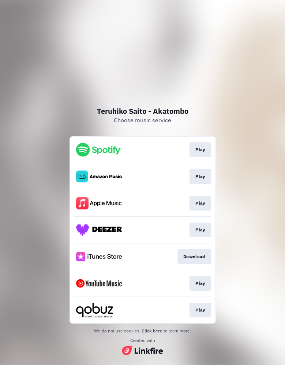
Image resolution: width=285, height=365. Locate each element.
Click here (152, 331)
